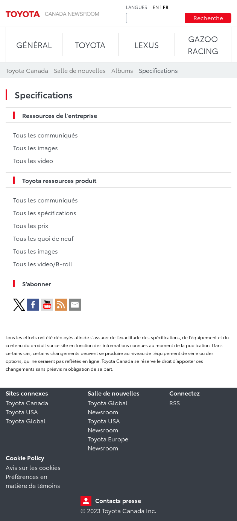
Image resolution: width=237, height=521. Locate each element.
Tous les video (33, 160)
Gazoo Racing (203, 44)
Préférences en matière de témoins (33, 480)
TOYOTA (90, 44)
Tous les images (35, 147)
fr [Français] (166, 7)
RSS (174, 402)
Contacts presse (118, 500)
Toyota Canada (27, 402)
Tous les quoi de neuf (43, 238)
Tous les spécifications (44, 212)
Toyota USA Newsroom (104, 425)
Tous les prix (30, 225)
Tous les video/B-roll (42, 263)
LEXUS (146, 44)
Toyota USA (22, 411)
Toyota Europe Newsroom (108, 443)
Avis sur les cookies (33, 467)
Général (34, 44)
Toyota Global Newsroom (108, 407)
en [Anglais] (156, 7)
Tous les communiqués (45, 134)
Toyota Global (26, 420)
